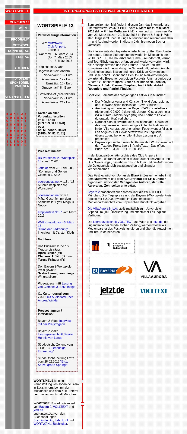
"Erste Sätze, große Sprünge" (53, 363)
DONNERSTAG (18, 51)
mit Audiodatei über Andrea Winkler (55, 298)
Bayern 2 (94, 192)
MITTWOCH (21, 45)
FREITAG (22, 56)
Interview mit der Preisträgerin (54, 322)
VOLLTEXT (60, 406)
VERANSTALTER (17, 97)
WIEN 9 (24, 28)
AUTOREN (21, 68)
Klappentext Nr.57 (50, 212)
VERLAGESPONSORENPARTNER (19, 83)
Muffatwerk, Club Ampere (56, 44)
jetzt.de (158, 221)
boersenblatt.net (48, 181)
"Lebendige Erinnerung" (51, 349)
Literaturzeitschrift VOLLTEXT (113, 221)
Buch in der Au (43, 420)
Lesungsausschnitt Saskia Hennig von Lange (55, 336)
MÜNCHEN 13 (19, 22)
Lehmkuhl (61, 420)
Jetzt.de (43, 168)
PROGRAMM (20, 39)
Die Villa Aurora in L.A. (103, 208)
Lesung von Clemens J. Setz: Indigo (56, 285)
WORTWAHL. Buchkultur (50, 423)
